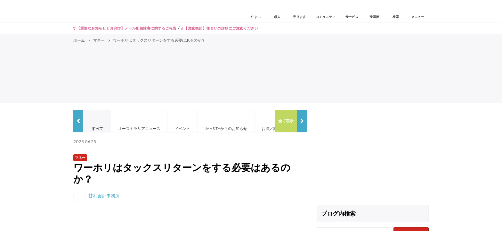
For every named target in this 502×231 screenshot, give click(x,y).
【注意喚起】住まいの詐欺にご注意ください (219, 28)
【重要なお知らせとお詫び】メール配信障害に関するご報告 (124, 28)
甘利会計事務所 (104, 195)
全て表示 (286, 120)
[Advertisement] (373, 155)
